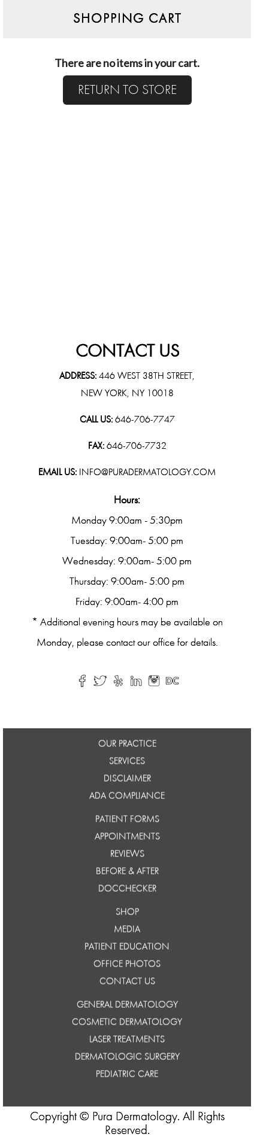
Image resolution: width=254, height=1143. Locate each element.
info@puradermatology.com (146, 472)
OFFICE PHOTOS (127, 966)
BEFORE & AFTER (127, 873)
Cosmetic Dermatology (127, 1024)
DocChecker (127, 891)
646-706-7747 (145, 419)
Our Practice (127, 746)
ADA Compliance (127, 798)
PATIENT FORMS (127, 821)
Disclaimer (127, 781)
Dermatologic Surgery (127, 1059)
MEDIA (127, 931)
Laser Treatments (127, 1041)
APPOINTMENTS (127, 839)
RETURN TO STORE (127, 90)
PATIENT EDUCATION (127, 949)
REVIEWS (127, 856)
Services (127, 763)
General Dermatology (127, 1007)
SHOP (127, 914)
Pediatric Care (127, 1076)
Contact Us (127, 983)
